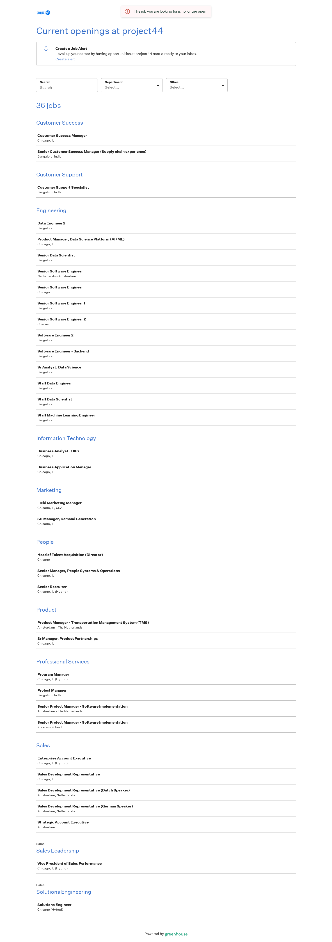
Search (45, 82)
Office (174, 82)
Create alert (65, 59)
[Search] (67, 88)
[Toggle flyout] (158, 85)
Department (114, 82)
